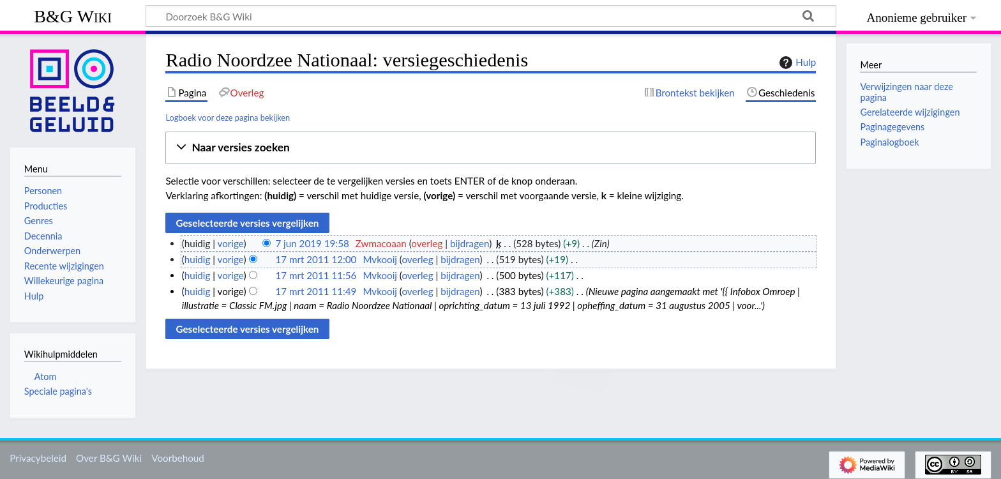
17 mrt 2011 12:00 (315, 259)
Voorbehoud (177, 458)
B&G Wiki (73, 16)
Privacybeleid (38, 458)
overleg (426, 243)
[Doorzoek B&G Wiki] (491, 16)
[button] (490, 148)
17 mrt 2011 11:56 (315, 275)
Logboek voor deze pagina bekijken (227, 117)
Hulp (796, 62)
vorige (231, 243)
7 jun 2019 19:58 (312, 243)
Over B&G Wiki (109, 458)
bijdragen (469, 243)
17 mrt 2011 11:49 (315, 291)
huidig (197, 259)
